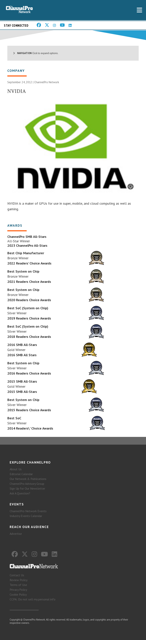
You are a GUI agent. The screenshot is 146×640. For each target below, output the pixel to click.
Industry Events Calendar (26, 516)
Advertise (16, 534)
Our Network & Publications (28, 479)
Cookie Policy (18, 594)
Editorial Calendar (21, 474)
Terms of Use (18, 585)
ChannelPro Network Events (28, 511)
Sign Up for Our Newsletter (27, 488)
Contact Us (17, 575)
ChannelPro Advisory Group (27, 484)
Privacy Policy (18, 590)
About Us (16, 469)
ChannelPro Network (46, 82)
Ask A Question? (20, 493)
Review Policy (18, 580)
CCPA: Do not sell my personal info (32, 599)
